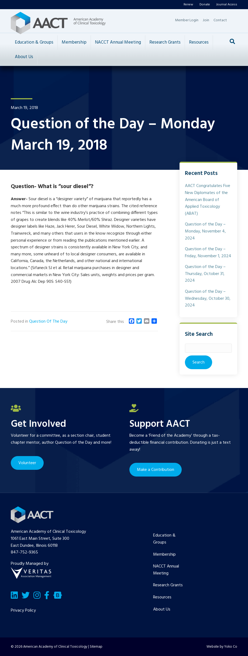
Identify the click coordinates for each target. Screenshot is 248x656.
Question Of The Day (48, 321)
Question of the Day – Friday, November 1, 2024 (208, 253)
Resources (199, 42)
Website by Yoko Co (221, 647)
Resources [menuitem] (162, 597)
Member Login (186, 20)
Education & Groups (34, 42)
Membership (74, 42)
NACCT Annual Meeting (118, 42)
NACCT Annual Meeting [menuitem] (166, 570)
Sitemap (96, 647)
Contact (220, 20)
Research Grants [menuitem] (168, 585)
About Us (24, 57)
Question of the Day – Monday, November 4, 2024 (205, 231)
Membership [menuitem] (164, 554)
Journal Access (226, 4)
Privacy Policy (23, 610)
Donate (204, 4)
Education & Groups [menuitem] (164, 539)
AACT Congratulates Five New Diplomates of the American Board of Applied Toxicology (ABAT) (207, 199)
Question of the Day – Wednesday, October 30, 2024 (207, 298)
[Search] (232, 41)
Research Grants (165, 42)
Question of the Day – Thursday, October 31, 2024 (205, 273)
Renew (188, 4)
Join (206, 20)
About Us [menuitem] (161, 609)
